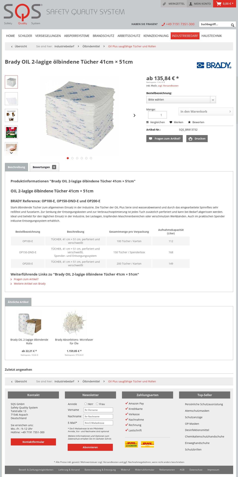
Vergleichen (155, 122)
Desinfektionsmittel (197, 430)
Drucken (197, 139)
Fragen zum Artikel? (165, 139)
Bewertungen (44, 167)
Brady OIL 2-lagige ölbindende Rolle (29, 341)
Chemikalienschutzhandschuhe (204, 436)
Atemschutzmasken (197, 410)
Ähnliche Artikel (18, 302)
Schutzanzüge (193, 417)
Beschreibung (16, 167)
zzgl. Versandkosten (168, 85)
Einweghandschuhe (197, 443)
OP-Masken (192, 423)
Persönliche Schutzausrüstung (204, 404)
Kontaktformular (33, 442)
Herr (88, 404)
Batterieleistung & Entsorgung (100, 469)
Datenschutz (195, 469)
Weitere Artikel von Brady (28, 283)
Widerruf (125, 469)
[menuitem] (174, 3)
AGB (182, 469)
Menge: (151, 109)
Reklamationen (167, 469)
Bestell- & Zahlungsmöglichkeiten (36, 469)
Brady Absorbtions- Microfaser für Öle (74, 341)
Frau (100, 404)
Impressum (213, 469)
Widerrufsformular (144, 469)
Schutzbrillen (193, 449)
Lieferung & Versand (69, 469)
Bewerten (196, 122)
